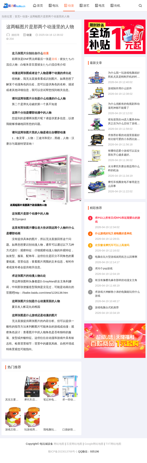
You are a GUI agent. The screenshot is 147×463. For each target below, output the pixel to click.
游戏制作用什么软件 (120, 88)
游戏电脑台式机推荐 (107, 307)
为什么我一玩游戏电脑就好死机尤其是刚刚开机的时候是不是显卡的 (124, 76)
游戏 (54, 58)
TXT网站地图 (113, 443)
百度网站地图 (74, 443)
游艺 (84, 5)
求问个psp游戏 (104, 268)
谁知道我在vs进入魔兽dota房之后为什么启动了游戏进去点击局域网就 (124, 123)
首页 (38, 5)
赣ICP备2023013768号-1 (62, 451)
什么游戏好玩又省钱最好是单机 (113, 233)
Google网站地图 (93, 443)
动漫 (69, 5)
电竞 (100, 5)
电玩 (53, 5)
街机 (115, 5)
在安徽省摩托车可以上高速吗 (112, 245)
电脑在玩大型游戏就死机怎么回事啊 (116, 256)
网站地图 (59, 443)
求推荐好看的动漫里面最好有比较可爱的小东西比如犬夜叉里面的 (124, 139)
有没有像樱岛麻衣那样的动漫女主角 (116, 280)
